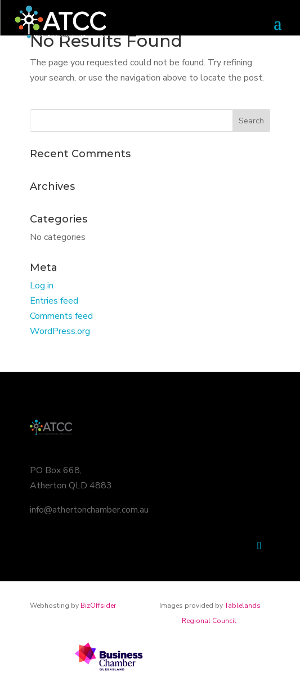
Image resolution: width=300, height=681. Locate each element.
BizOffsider (98, 605)
